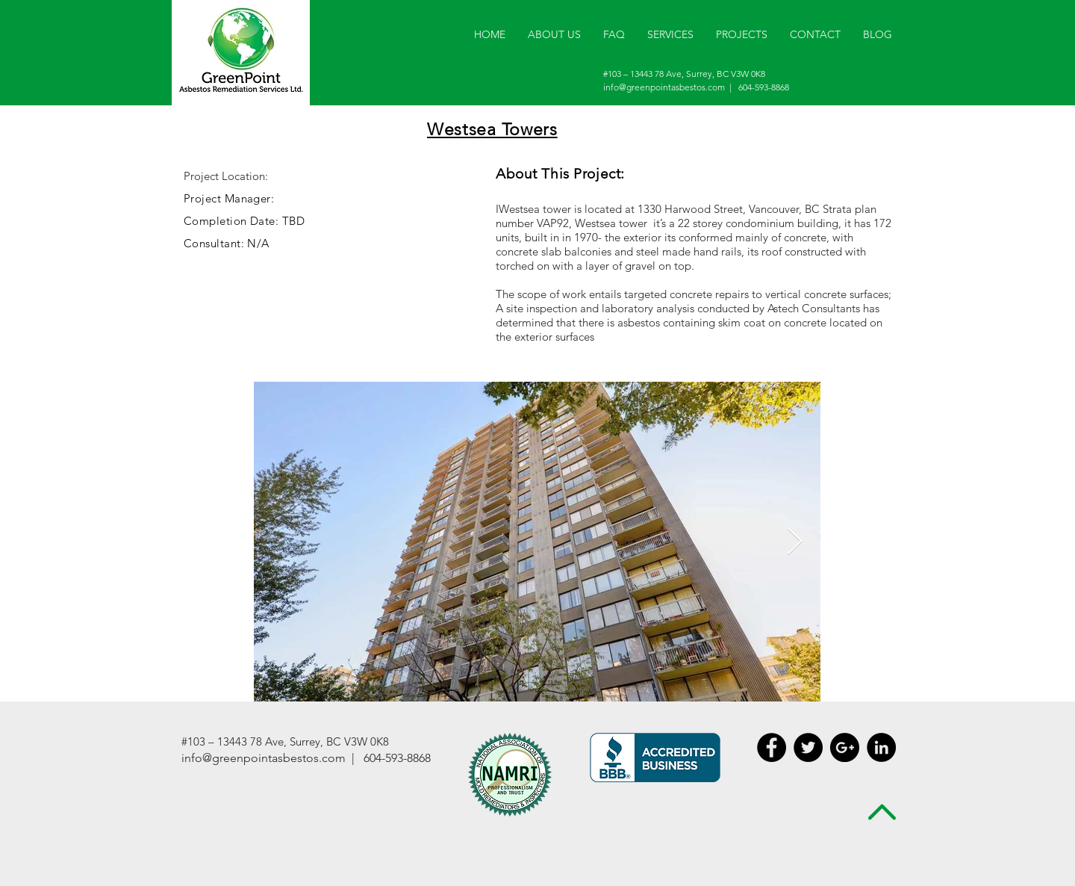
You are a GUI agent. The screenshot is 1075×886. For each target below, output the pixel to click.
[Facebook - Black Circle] (771, 747)
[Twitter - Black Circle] (808, 747)
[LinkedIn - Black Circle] (881, 747)
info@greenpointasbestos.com (664, 87)
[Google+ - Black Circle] (844, 747)
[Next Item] (794, 542)
